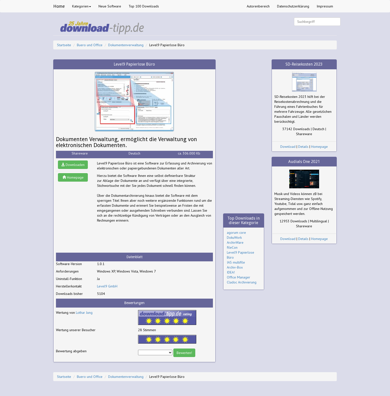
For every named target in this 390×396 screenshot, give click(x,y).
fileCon (232, 247)
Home (59, 6)
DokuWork (234, 237)
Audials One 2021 (304, 161)
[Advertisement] (137, 237)
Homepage (73, 177)
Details (303, 146)
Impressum (325, 6)
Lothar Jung (84, 312)
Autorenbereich (258, 6)
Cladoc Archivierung (241, 282)
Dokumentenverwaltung (126, 45)
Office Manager (238, 277)
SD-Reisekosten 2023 (304, 64)
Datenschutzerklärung (293, 6)
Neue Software (109, 6)
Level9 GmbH (107, 286)
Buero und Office (89, 45)
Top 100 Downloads (144, 6)
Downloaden (73, 164)
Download (287, 146)
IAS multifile (236, 262)
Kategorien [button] (81, 6)
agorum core (236, 232)
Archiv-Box (235, 267)
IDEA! (231, 272)
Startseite (64, 45)
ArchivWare (235, 242)
